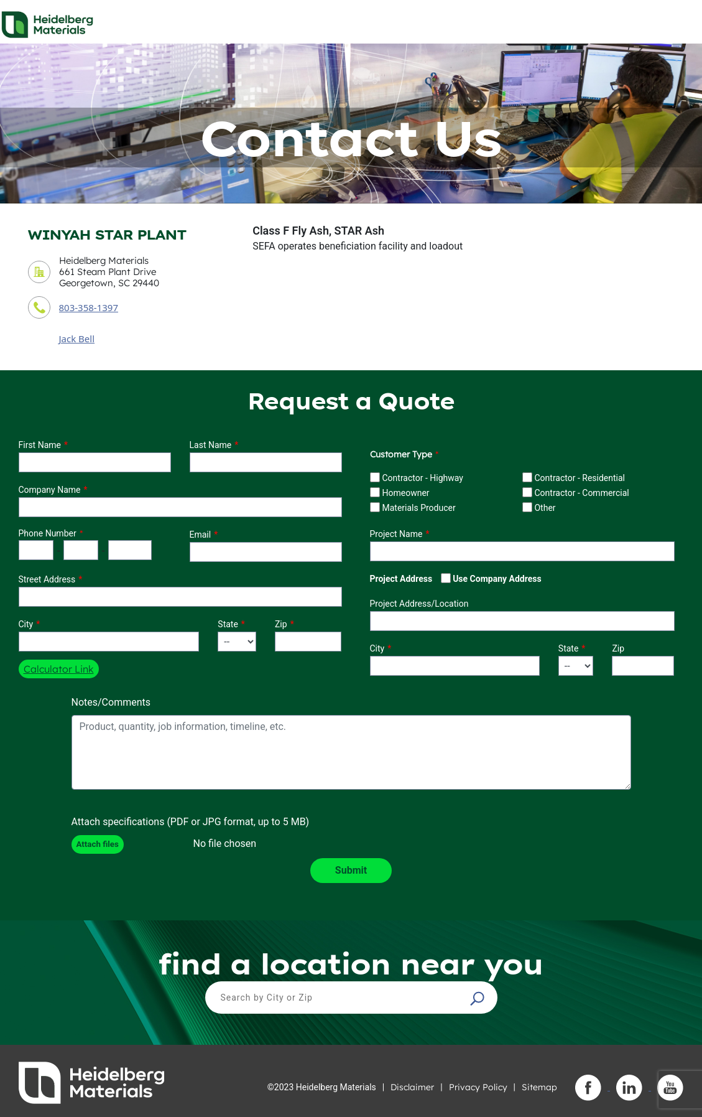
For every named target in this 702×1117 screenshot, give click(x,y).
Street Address (47, 579)
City (26, 624)
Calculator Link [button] (59, 669)
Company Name (50, 490)
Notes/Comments (111, 702)
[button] (478, 998)
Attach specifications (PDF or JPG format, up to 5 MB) (191, 822)
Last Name (211, 445)
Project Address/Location (419, 604)
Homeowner (405, 493)
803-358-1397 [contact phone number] (88, 307)
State (228, 624)
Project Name (396, 534)
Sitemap (539, 1087)
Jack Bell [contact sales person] (77, 338)
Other (544, 508)
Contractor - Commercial (581, 493)
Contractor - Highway (422, 478)
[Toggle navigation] (681, 21)
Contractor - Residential (579, 478)
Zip (281, 624)
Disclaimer (412, 1087)
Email (200, 535)
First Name (40, 445)
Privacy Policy (478, 1087)
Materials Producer (418, 508)
